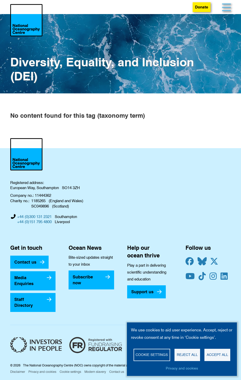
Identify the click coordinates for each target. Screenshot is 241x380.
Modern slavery (95, 372)
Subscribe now (83, 279)
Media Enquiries (24, 280)
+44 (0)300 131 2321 (34, 216)
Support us (142, 291)
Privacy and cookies (42, 372)
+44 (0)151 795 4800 (34, 222)
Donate (201, 7)
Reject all (187, 355)
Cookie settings (70, 372)
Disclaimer (17, 372)
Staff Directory (23, 302)
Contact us (25, 262)
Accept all (217, 355)
